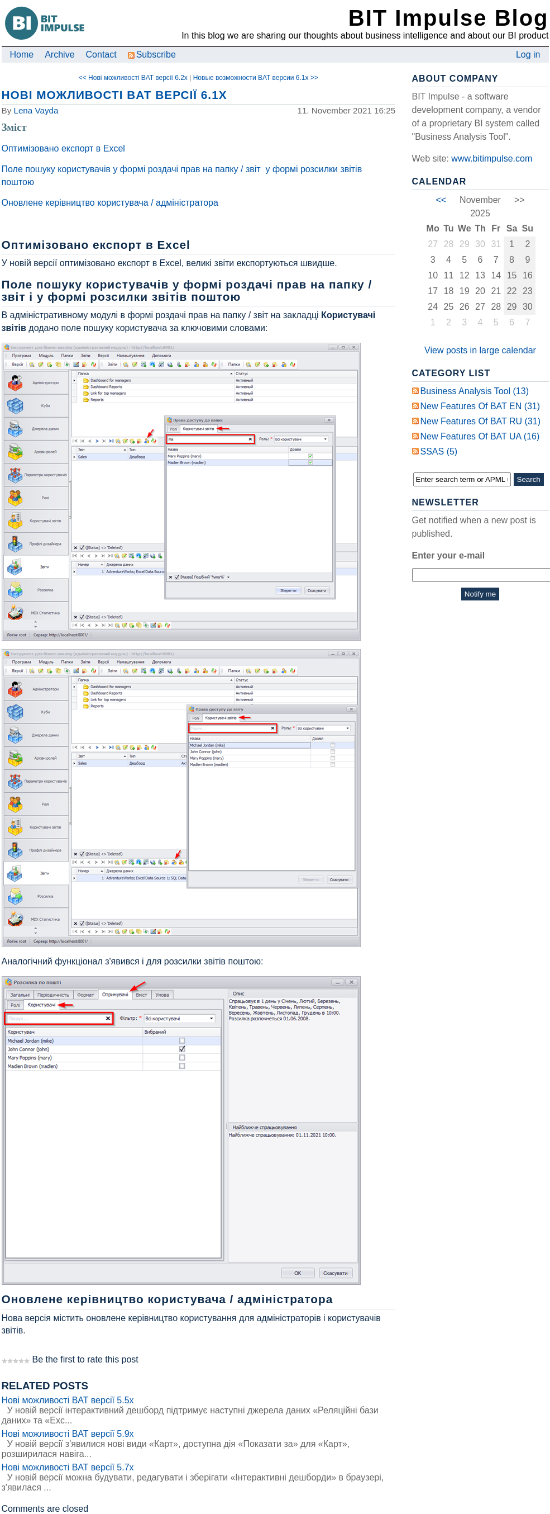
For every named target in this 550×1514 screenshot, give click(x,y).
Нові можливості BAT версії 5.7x (68, 1467)
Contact (101, 54)
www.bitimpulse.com (491, 158)
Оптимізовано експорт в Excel (63, 148)
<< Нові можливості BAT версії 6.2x (133, 78)
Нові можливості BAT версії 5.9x (68, 1434)
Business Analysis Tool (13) (474, 391)
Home (22, 54)
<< (441, 200)
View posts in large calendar (480, 350)
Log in (528, 54)
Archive (59, 54)
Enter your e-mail (448, 555)
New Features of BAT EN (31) (480, 406)
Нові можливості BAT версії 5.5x (68, 1400)
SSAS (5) (439, 451)
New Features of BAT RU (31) (480, 421)
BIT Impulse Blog (448, 18)
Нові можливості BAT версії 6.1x (114, 94)
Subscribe (152, 54)
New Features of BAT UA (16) (480, 436)
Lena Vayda (35, 110)
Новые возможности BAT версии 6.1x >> (255, 78)
